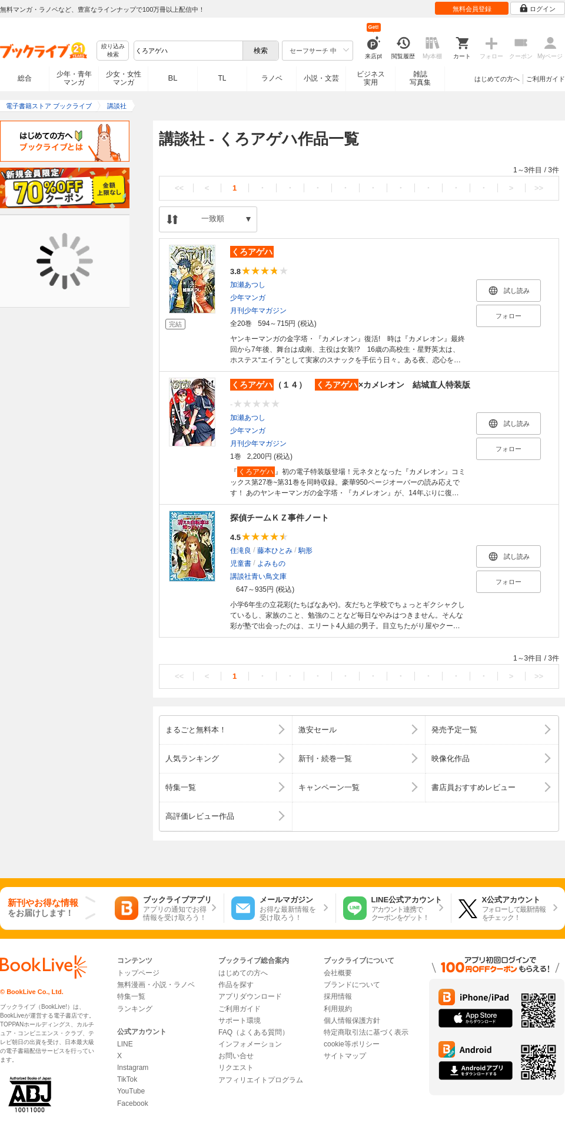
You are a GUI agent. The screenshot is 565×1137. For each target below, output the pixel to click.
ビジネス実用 (371, 78)
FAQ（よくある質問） (253, 1032)
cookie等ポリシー (352, 1044)
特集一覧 (131, 996)
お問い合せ (236, 1056)
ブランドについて (352, 985)
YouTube (131, 1091)
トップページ (138, 973)
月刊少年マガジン (258, 310)
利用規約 (338, 1009)
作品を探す (236, 985)
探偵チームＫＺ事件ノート (279, 517)
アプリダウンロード (250, 996)
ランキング (134, 1009)
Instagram (132, 1067)
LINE (125, 1044)
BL (173, 78)
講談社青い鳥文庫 (258, 576)
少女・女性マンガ (123, 78)
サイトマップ (345, 1056)
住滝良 (240, 550)
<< (179, 188)
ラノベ (271, 78)
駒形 (305, 550)
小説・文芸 (321, 78)
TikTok (127, 1079)
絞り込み (113, 51)
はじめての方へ (497, 78)
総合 (25, 78)
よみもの (271, 563)
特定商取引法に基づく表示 (366, 1032)
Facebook (132, 1103)
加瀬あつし (247, 285)
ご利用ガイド (545, 78)
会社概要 (338, 973)
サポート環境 (239, 1020)
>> (538, 188)
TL (222, 78)
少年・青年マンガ (74, 78)
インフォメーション (250, 1044)
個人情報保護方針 (352, 1020)
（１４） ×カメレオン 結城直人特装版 (350, 385)
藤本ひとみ (275, 550)
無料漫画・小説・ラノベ (156, 985)
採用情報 (338, 996)
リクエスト (236, 1067)
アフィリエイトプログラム (260, 1080)
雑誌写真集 (420, 78)
